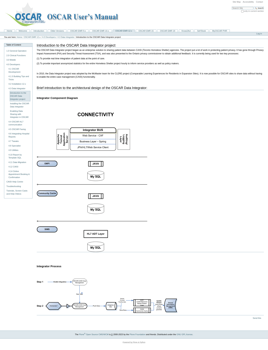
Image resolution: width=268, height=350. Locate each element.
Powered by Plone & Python (134, 342)
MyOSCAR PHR (219, 31)
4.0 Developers (49, 37)
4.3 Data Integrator (65, 37)
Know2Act (186, 31)
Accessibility (248, 2)
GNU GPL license (185, 334)
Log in (259, 33)
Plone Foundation (137, 334)
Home (9, 31)
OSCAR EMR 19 (167, 31)
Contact (259, 2)
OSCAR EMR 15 (146, 31)
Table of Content (13, 45)
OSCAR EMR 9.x (78, 31)
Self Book (201, 31)
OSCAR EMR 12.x (123, 31)
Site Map (237, 2)
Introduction (38, 31)
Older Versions (57, 31)
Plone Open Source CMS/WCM (94, 334)
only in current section (254, 11)
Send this (257, 318)
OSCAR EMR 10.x (100, 31)
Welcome (23, 31)
